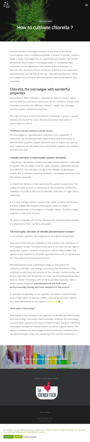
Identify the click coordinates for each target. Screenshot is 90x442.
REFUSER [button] (18, 436)
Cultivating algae (45, 21)
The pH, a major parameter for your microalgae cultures (45, 357)
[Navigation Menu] (86, 5)
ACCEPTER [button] (8, 437)
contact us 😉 (53, 301)
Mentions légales (30, 437)
